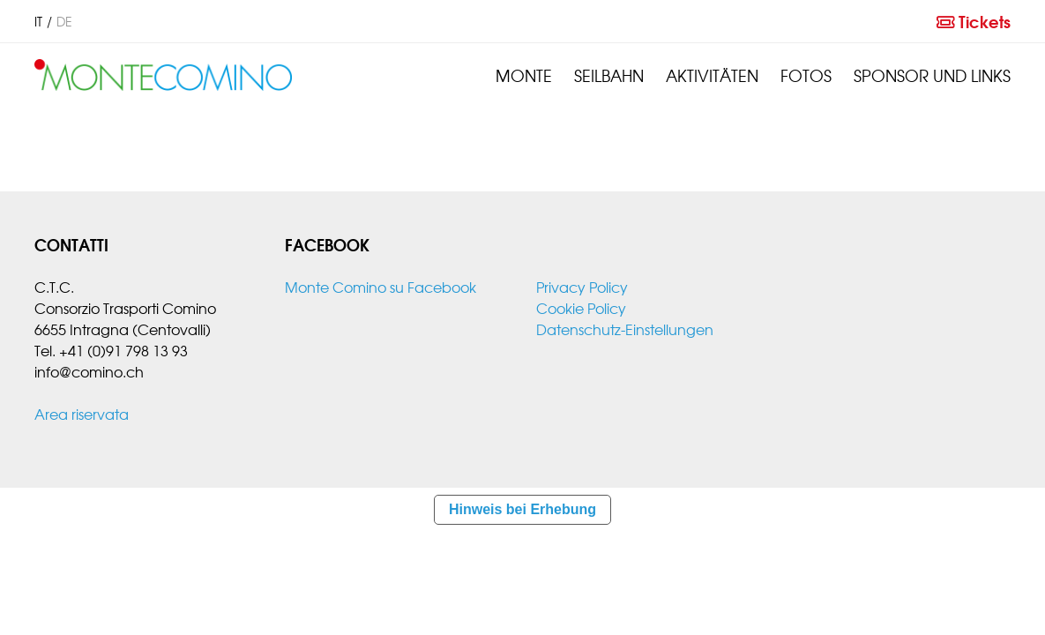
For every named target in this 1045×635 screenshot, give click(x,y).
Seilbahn (609, 75)
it (38, 21)
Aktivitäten (712, 75)
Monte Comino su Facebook (380, 286)
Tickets (974, 21)
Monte (524, 75)
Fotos (806, 75)
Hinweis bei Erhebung (522, 509)
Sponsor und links (932, 75)
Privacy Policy (582, 286)
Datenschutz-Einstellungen (624, 329)
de (64, 21)
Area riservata (81, 413)
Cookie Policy (581, 307)
